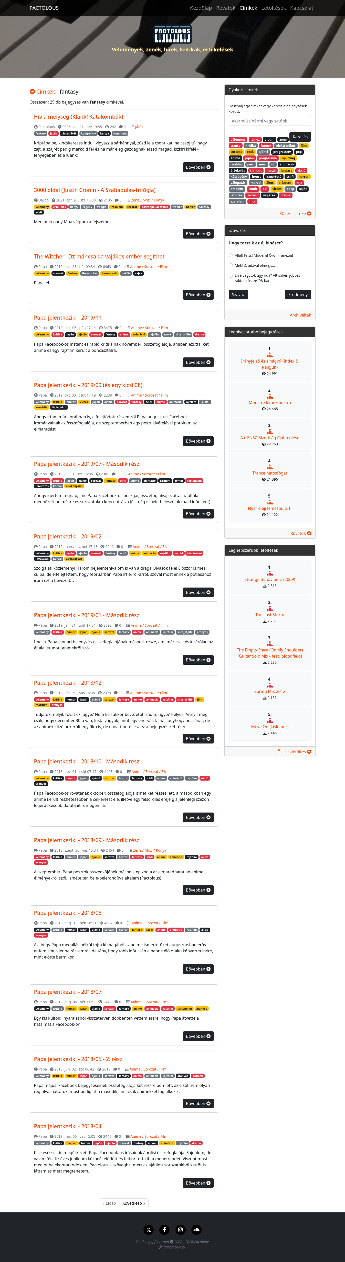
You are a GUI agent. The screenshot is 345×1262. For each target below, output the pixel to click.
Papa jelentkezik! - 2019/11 (68, 317)
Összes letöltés (294, 751)
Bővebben (198, 167)
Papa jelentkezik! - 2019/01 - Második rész (86, 615)
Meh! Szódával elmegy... (255, 265)
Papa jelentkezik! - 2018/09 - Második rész (86, 840)
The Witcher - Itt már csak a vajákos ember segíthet (99, 256)
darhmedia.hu (175, 1247)
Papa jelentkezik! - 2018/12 (68, 682)
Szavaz (238, 294)
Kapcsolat (301, 7)
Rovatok (226, 7)
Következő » (133, 1203)
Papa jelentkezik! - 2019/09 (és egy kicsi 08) (88, 385)
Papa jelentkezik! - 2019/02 (68, 536)
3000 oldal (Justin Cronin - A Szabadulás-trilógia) (95, 190)
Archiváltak (300, 315)
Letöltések (273, 7)
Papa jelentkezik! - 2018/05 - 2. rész (78, 1059)
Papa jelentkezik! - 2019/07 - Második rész (86, 463)
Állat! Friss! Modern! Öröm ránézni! (264, 255)
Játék (139, 126)
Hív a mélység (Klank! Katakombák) (78, 116)
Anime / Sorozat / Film (148, 266)
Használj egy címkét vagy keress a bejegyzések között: (268, 109)
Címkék (248, 7)
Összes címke (295, 213)
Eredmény (298, 294)
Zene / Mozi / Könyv (147, 200)
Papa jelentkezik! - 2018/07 (68, 991)
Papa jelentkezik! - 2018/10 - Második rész (86, 761)
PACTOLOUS (44, 7)
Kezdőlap (201, 7)
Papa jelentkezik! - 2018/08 (68, 912)
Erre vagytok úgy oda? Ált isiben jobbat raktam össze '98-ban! (267, 278)
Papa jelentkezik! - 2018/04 (68, 1126)
